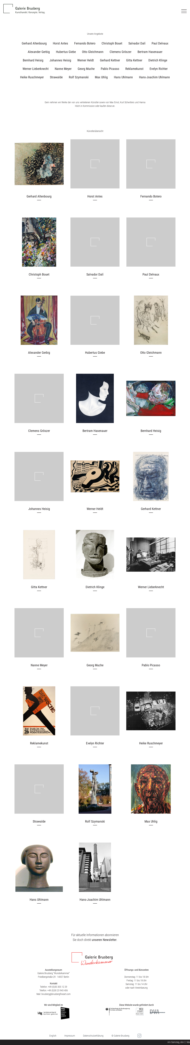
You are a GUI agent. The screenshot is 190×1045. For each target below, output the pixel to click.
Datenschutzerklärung (93, 1035)
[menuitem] (52, 1035)
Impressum (69, 1035)
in (139, 1036)
